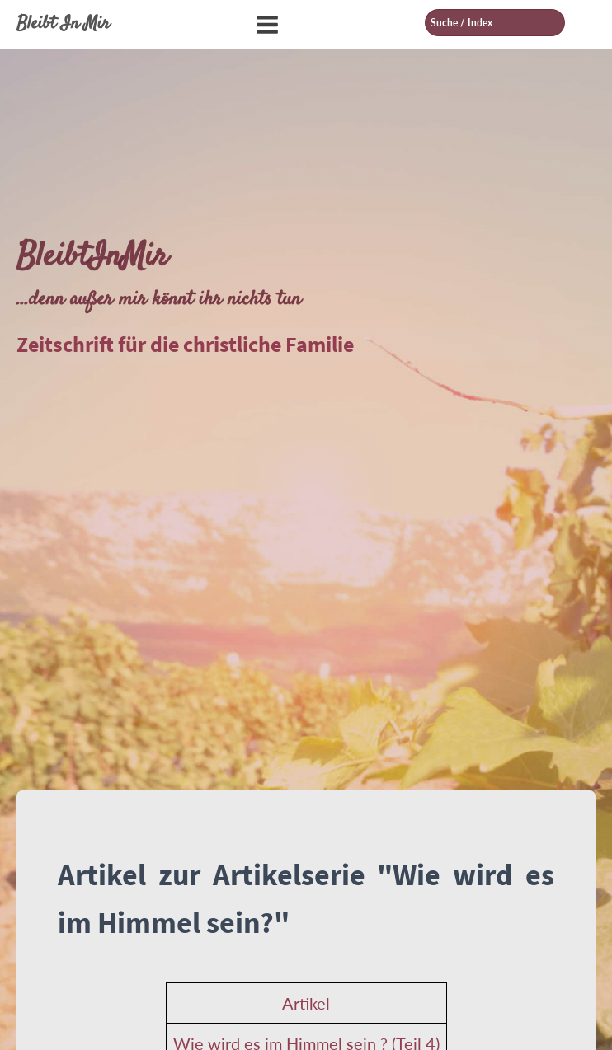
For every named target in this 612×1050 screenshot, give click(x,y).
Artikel (306, 1003)
